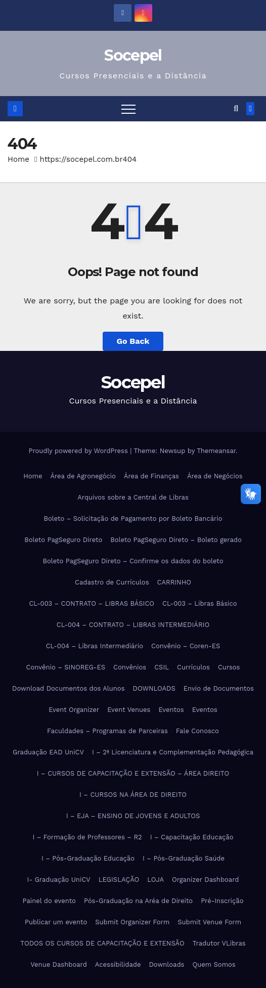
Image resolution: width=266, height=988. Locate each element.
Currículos (193, 667)
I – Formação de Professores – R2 (87, 837)
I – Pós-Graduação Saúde (184, 858)
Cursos (229, 667)
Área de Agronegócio (82, 476)
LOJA (155, 879)
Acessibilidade (118, 964)
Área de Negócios (215, 476)
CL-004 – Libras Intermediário (94, 646)
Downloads (166, 964)
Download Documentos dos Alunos (68, 688)
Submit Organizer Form (132, 922)
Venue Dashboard (58, 964)
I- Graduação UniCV (59, 879)
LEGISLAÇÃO (119, 879)
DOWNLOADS (154, 688)
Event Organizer (74, 709)
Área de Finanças (151, 476)
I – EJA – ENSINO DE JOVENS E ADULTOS (133, 816)
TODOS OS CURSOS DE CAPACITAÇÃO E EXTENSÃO (102, 943)
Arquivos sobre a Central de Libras (133, 497)
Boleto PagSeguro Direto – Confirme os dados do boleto (132, 561)
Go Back (133, 341)
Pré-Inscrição (222, 901)
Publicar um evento (56, 922)
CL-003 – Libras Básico (199, 603)
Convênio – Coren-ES (185, 646)
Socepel (132, 55)
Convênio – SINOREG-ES (66, 667)
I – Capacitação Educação (192, 837)
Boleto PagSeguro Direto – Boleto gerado (176, 540)
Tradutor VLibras (219, 943)
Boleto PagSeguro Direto (63, 540)
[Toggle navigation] (128, 108)
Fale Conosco (197, 731)
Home (18, 159)
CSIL (161, 667)
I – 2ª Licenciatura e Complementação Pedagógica (172, 752)
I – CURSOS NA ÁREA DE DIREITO (133, 794)
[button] (236, 108)
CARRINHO (174, 582)
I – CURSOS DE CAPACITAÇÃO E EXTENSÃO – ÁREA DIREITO (133, 773)
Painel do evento (49, 901)
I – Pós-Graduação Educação (88, 858)
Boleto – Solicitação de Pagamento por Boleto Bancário (132, 518)
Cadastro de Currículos (112, 582)
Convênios (129, 667)
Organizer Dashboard (205, 879)
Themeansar (216, 451)
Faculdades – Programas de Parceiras (107, 731)
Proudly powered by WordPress (79, 451)
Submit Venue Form (209, 922)
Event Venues (128, 709)
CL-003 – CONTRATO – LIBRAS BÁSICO (91, 603)
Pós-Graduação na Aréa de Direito (138, 901)
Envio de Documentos (219, 688)
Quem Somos (213, 964)
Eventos (171, 709)
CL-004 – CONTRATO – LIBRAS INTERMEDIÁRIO (133, 624)
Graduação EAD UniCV (48, 752)
